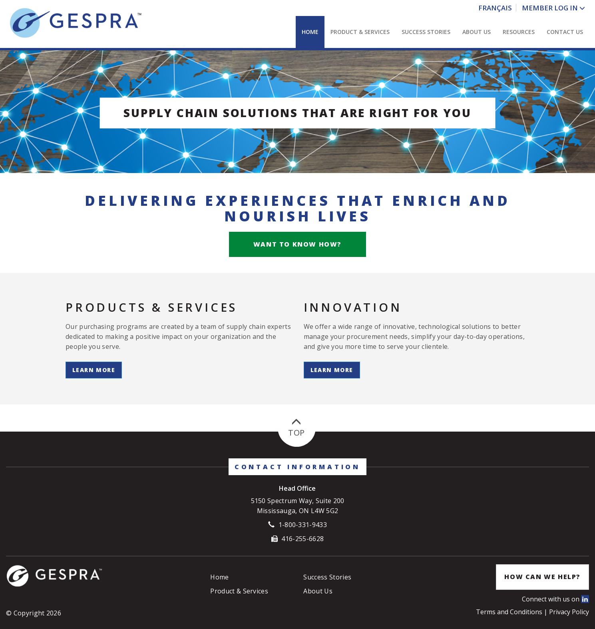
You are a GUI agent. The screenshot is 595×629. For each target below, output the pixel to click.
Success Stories (426, 32)
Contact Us (565, 32)
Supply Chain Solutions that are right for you (297, 112)
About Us (476, 32)
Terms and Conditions (510, 611)
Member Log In (550, 7)
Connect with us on (555, 599)
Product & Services (360, 32)
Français (495, 7)
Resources (519, 32)
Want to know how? (297, 244)
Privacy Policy (569, 611)
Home (310, 32)
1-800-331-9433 (303, 524)
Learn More (93, 370)
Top (296, 428)
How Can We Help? (542, 576)
